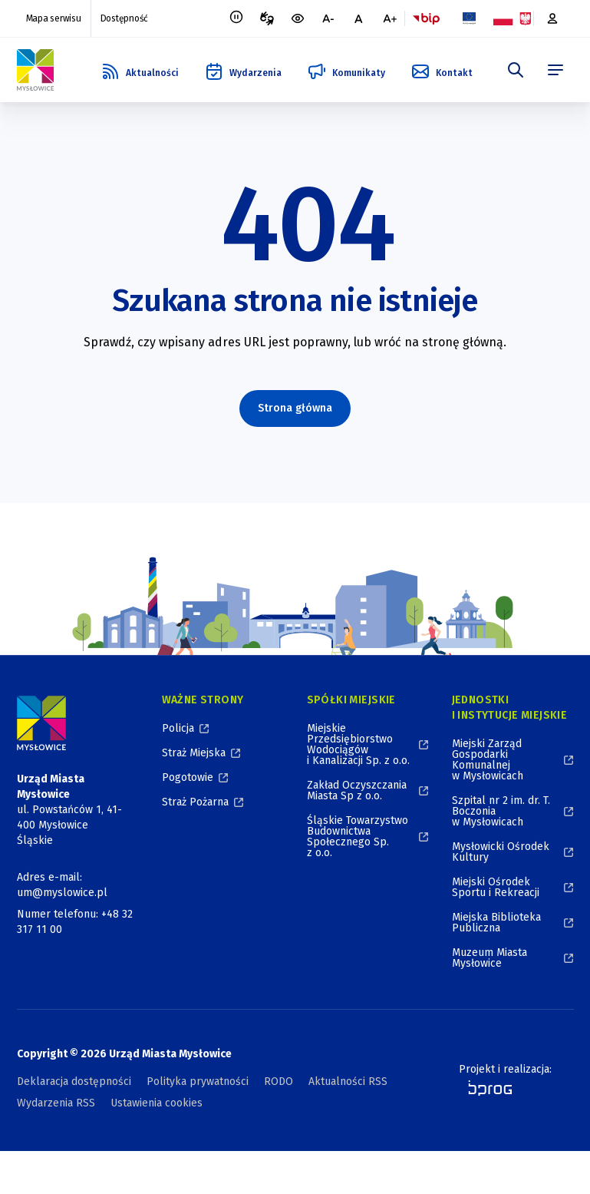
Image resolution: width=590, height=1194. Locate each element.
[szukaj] (515, 69)
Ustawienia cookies (156, 1103)
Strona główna (295, 408)
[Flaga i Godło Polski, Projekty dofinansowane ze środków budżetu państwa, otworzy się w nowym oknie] (512, 18)
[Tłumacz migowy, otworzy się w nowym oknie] (267, 18)
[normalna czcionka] (359, 18)
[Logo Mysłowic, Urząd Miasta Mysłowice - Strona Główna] (35, 70)
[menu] (555, 69)
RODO (278, 1081)
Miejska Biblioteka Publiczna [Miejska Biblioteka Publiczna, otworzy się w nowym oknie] (496, 922)
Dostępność (125, 18)
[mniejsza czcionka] (328, 18)
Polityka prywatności (198, 1081)
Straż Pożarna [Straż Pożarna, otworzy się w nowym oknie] (195, 802)
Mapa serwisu (53, 18)
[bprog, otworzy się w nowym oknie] (485, 1088)
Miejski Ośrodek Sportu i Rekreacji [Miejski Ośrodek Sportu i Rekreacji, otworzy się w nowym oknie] (495, 887)
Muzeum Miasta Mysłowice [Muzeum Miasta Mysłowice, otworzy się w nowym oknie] (489, 958)
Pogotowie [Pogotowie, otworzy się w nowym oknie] (187, 777)
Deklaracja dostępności (74, 1081)
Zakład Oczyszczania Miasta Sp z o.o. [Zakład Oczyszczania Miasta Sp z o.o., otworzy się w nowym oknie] (357, 790)
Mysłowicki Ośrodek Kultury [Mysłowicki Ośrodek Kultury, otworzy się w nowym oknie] (500, 852)
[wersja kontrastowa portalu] (297, 18)
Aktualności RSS (347, 1081)
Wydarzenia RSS (56, 1103)
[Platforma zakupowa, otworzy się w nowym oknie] (554, 18)
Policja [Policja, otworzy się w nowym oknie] (178, 728)
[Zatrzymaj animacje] (236, 18)
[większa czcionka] (389, 18)
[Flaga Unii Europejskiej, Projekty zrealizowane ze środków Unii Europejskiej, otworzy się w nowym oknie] (469, 18)
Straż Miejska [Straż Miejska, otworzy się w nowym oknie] (194, 752)
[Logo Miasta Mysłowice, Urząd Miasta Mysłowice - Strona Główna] (41, 723)
